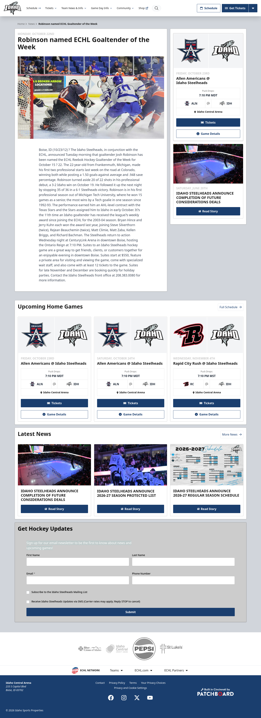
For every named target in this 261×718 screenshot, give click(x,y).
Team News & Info (74, 8)
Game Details (208, 134)
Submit (130, 613)
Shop (143, 8)
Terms (133, 682)
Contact (100, 682)
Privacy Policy (117, 682)
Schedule (33, 8)
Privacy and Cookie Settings (130, 688)
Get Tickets (235, 8)
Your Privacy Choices (153, 682)
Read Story (208, 211)
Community (125, 8)
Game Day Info (101, 8)
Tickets (51, 8)
